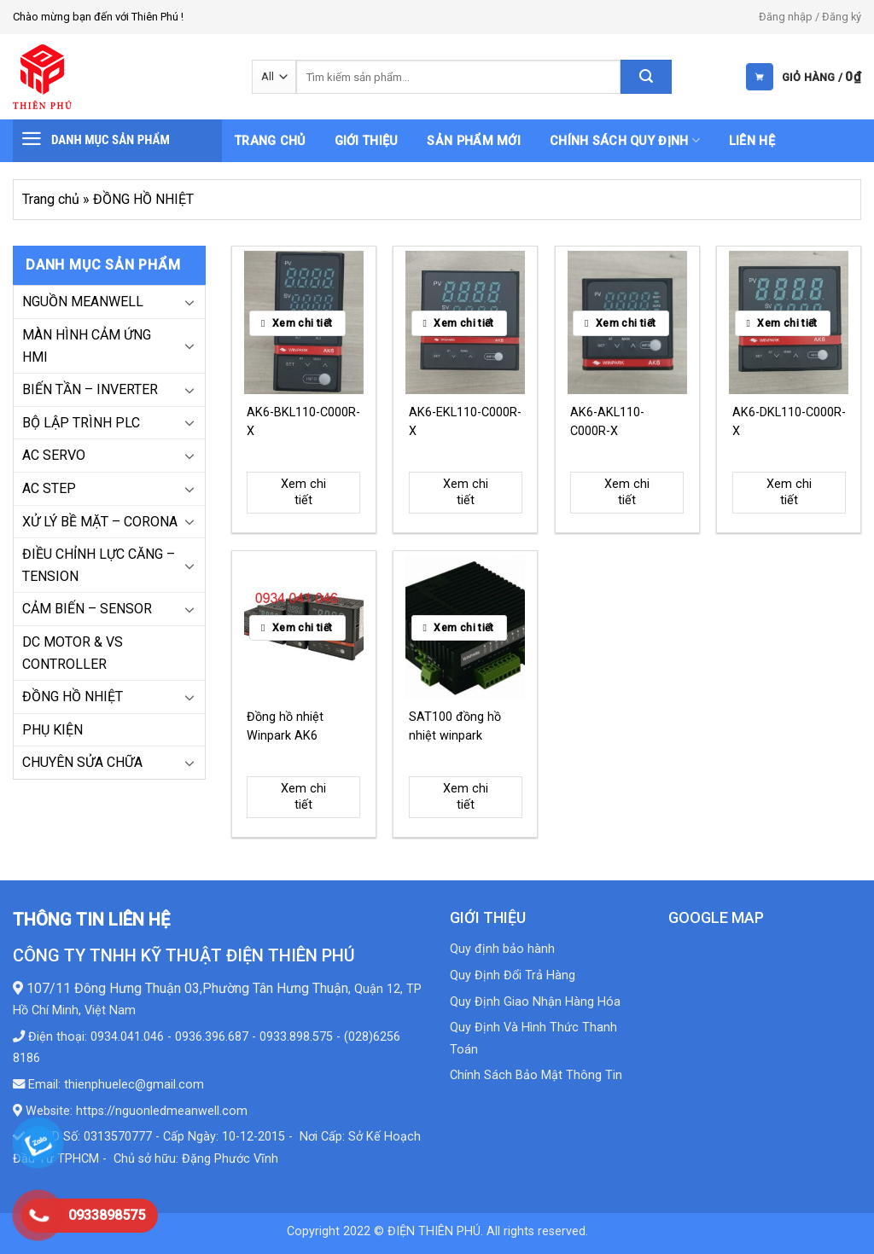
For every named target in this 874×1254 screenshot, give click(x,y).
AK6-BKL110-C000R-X (303, 421)
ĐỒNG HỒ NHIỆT (72, 696)
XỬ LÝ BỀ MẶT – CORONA (100, 522)
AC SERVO (53, 455)
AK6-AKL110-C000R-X (607, 421)
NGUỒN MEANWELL (82, 301)
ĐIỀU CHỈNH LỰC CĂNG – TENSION (98, 565)
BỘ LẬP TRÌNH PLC (81, 423)
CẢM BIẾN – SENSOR (87, 609)
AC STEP (49, 488)
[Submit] (646, 77)
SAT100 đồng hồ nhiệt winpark (455, 726)
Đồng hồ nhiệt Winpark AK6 (285, 726)
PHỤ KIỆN (52, 730)
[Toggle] (189, 302)
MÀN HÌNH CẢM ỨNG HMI (86, 346)
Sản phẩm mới (473, 141)
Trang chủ (270, 141)
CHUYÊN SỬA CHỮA (82, 762)
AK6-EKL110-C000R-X (465, 421)
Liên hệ (752, 141)
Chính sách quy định (625, 140)
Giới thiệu (367, 141)
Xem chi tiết (303, 492)
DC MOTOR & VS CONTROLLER (72, 653)
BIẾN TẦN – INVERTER (90, 389)
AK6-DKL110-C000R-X (789, 421)
